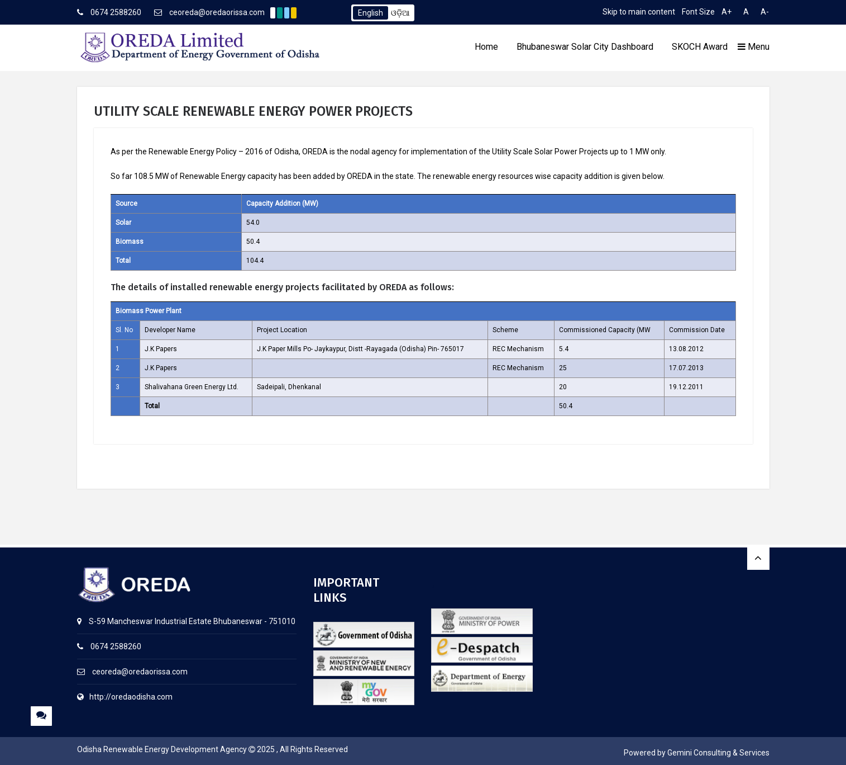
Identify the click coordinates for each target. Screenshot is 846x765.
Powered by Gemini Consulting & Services (696, 752)
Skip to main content (639, 11)
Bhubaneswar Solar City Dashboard (585, 46)
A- (765, 11)
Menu (753, 46)
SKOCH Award (700, 46)
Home (486, 46)
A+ (726, 11)
